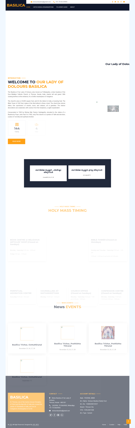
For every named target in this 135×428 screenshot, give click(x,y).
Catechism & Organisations (43, 7)
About (72, 7)
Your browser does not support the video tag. (67, 34)
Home (28, 7)
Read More (16, 141)
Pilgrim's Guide (61, 7)
